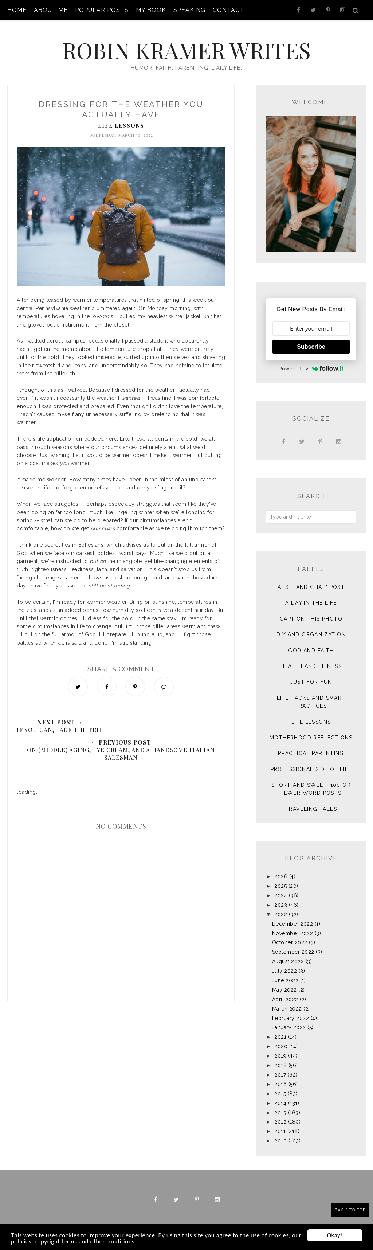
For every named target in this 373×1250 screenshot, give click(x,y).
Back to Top (350, 1209)
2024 (280, 895)
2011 (280, 1131)
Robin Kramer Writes (186, 50)
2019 (280, 1056)
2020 (280, 1046)
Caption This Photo (311, 619)
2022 (280, 914)
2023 (280, 905)
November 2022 (292, 933)
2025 (280, 886)
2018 (280, 1065)
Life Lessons (121, 125)
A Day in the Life (311, 603)
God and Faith (311, 650)
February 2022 (290, 1018)
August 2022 (288, 961)
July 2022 (284, 971)
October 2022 (289, 942)
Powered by (311, 368)
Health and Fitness (311, 666)
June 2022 (285, 980)
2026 (280, 876)
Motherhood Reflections (311, 738)
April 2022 (285, 999)
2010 (280, 1141)
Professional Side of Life (311, 769)
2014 (280, 1103)
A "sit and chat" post (311, 587)
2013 (280, 1113)
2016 (280, 1084)
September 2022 (293, 952)
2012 (280, 1122)
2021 (280, 1037)
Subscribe (311, 347)
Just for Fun (311, 682)
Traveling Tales (311, 809)
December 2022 (292, 924)
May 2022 (284, 990)
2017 (280, 1075)
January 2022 (289, 1027)
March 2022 (287, 1009)
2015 (280, 1094)
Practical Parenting (311, 753)
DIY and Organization (311, 634)
